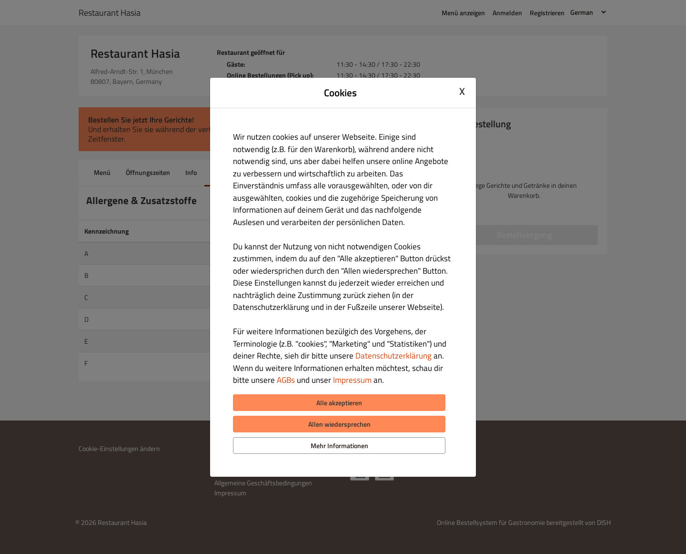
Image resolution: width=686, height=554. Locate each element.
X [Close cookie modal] (462, 91)
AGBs (286, 380)
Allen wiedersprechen (339, 424)
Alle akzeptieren (339, 403)
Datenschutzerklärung (393, 355)
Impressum (352, 380)
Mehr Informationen (339, 446)
